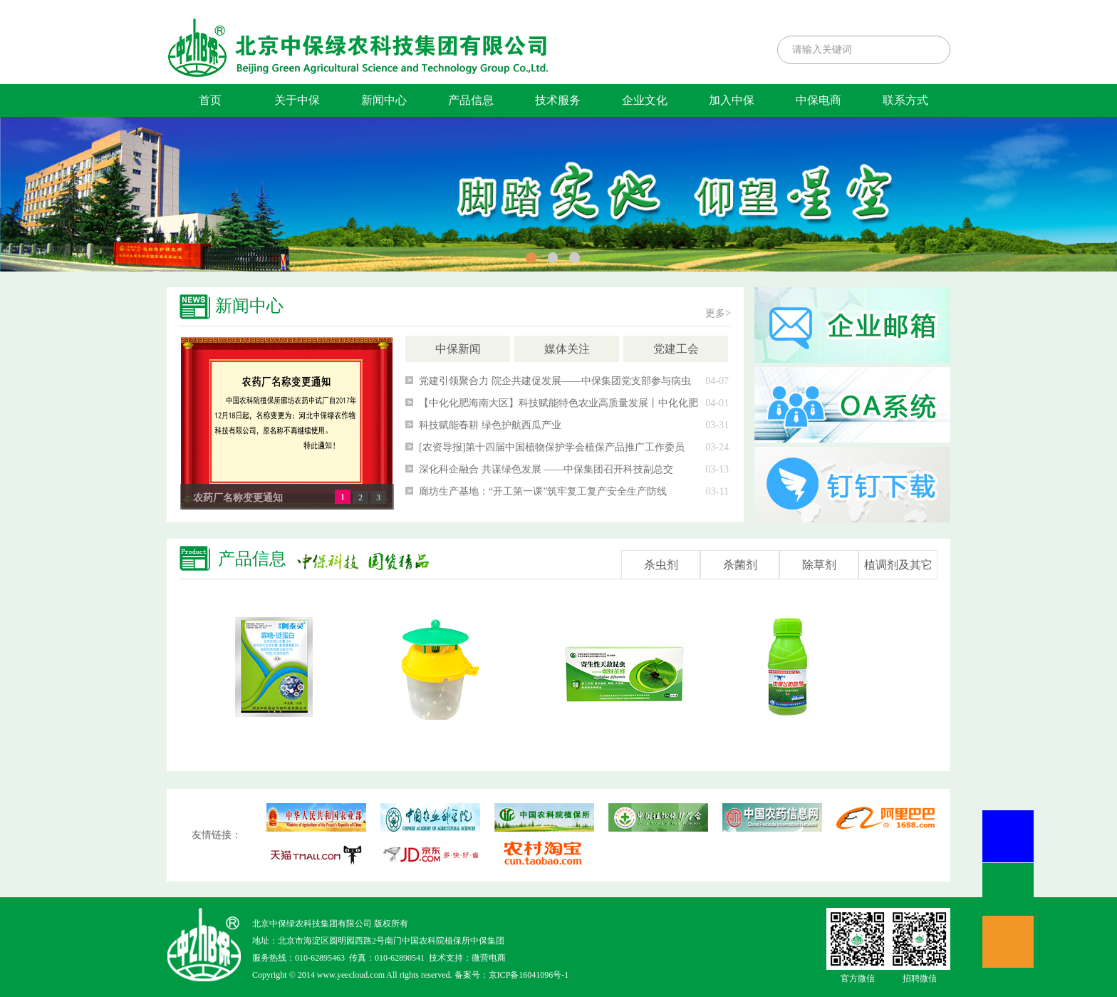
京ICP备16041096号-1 (529, 975)
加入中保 (731, 100)
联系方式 (905, 100)
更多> (718, 313)
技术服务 (558, 100)
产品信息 (471, 100)
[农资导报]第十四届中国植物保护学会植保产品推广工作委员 (552, 447)
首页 (210, 100)
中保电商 (818, 100)
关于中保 (297, 100)
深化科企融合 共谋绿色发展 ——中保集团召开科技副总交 (546, 469)
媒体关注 (567, 349)
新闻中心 (384, 100)
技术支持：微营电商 (467, 958)
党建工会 (676, 349)
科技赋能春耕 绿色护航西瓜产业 (490, 425)
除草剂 (819, 565)
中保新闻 (458, 349)
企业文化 (644, 100)
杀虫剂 (661, 565)
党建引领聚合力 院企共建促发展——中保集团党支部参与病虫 (555, 381)
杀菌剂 (740, 565)
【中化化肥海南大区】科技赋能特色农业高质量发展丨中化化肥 (558, 403)
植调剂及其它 (898, 565)
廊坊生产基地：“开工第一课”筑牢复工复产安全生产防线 (543, 491)
